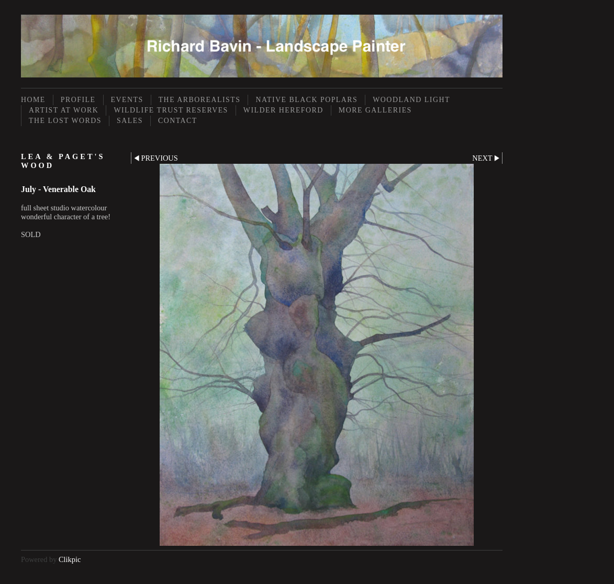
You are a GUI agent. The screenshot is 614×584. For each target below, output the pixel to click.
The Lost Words (65, 121)
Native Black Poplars (306, 100)
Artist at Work (63, 110)
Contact (177, 121)
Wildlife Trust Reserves (171, 110)
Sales (130, 121)
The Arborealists (200, 100)
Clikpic (70, 559)
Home (33, 100)
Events (127, 100)
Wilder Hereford (283, 110)
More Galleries (375, 110)
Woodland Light (411, 100)
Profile (78, 100)
